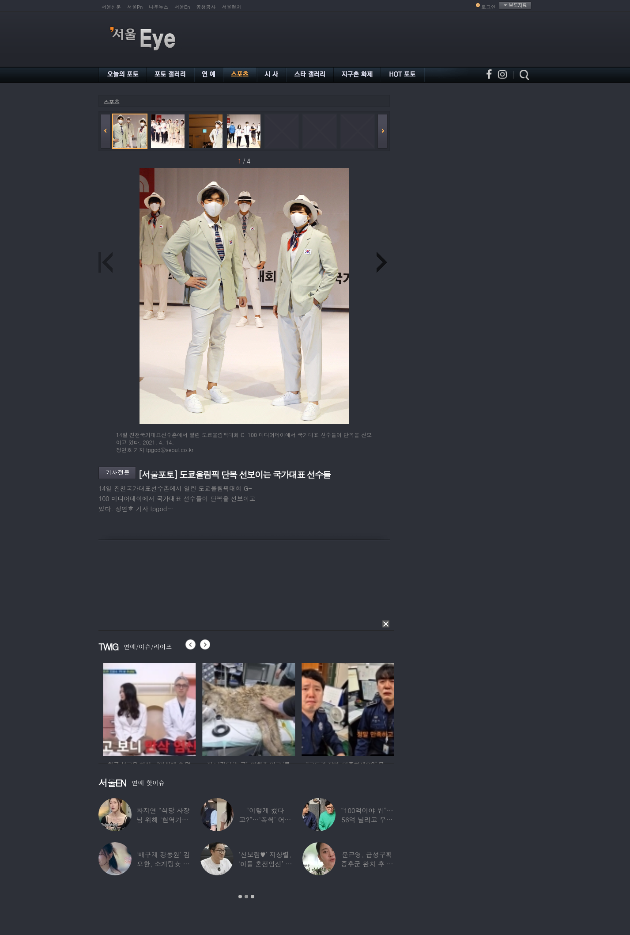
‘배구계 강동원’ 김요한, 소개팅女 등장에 (163, 864)
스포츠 (111, 102)
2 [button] (246, 896)
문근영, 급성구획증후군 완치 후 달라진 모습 (367, 864)
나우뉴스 (158, 7)
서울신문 (111, 7)
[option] (176, 708)
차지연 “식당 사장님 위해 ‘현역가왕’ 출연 (163, 819)
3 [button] (252, 896)
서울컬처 (231, 7)
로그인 (488, 7)
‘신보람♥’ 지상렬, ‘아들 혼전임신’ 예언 (265, 864)
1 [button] (240, 896)
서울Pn (135, 7)
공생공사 (206, 7)
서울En (182, 7)
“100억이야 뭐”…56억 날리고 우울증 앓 (367, 819)
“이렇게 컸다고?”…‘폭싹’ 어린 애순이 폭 (265, 819)
